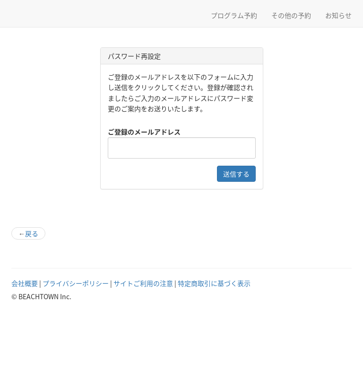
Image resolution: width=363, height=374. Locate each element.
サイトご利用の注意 (143, 283)
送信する (236, 173)
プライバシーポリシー (76, 283)
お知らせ (338, 15)
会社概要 (24, 283)
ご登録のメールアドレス (144, 131)
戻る (28, 233)
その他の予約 (291, 15)
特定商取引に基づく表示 (214, 283)
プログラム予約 (234, 15)
